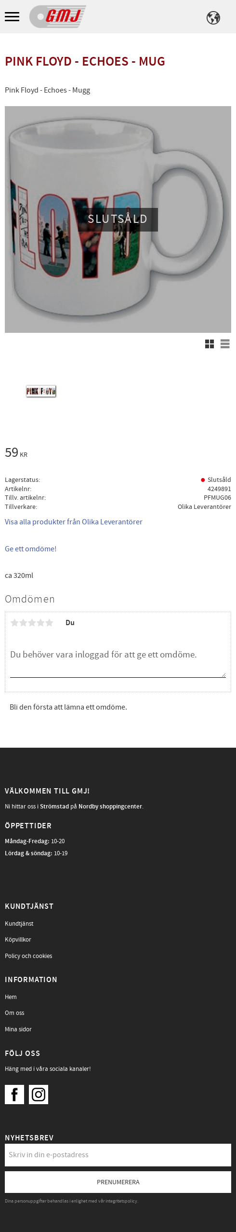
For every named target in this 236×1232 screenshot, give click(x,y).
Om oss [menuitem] (14, 1013)
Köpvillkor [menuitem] (18, 940)
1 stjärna (14, 622)
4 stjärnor (40, 622)
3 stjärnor (31, 622)
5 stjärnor (49, 622)
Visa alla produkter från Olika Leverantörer (74, 522)
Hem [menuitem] (11, 997)
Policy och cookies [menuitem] (28, 956)
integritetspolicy (121, 1201)
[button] (13, 17)
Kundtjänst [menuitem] (19, 924)
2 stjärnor (23, 622)
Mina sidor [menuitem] (18, 1029)
